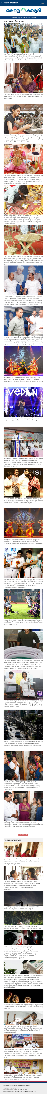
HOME (5, 21)
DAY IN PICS (20, 21)
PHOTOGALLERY (9, 3)
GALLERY (12, 21)
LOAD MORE (23, 835)
